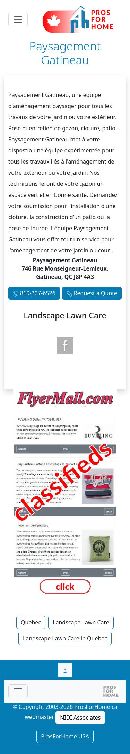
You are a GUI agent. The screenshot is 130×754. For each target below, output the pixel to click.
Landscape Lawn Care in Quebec (65, 638)
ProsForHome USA (65, 736)
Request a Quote (95, 293)
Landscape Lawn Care (81, 622)
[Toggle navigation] (18, 19)
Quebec (31, 622)
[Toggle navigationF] (18, 691)
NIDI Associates (80, 717)
